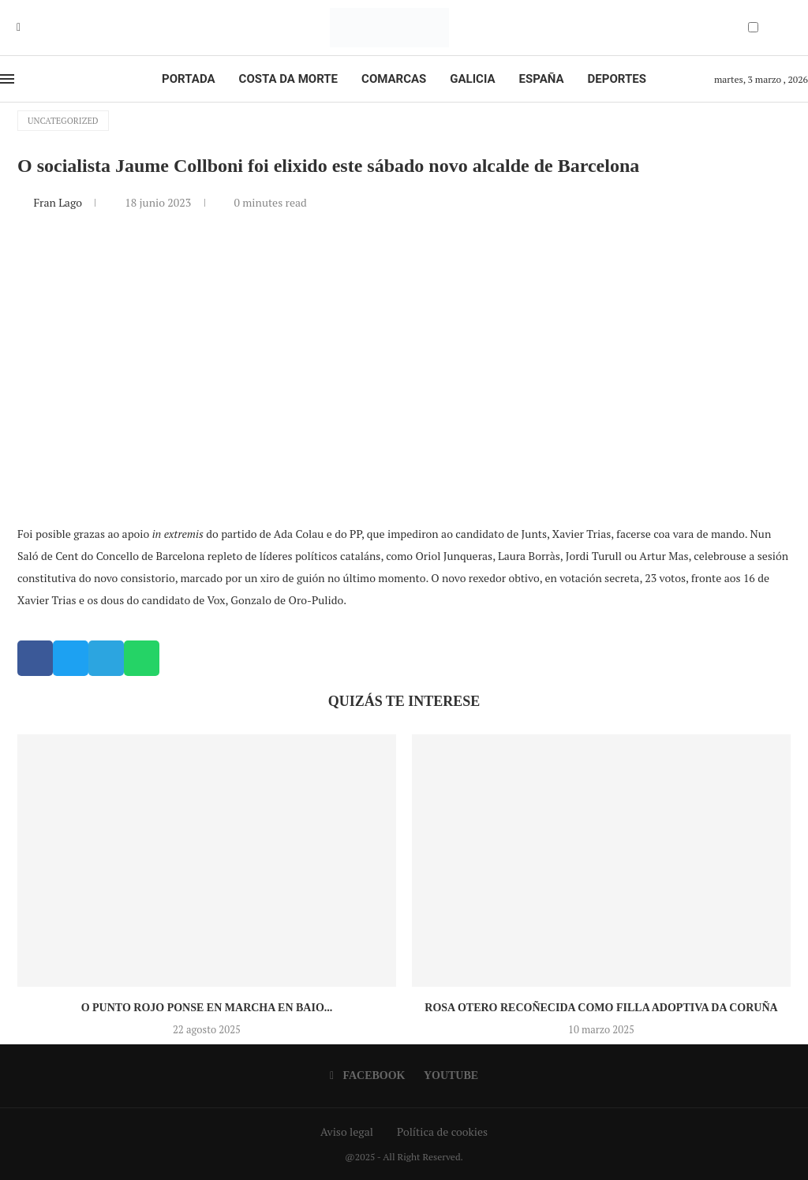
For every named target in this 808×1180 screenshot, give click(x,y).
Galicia (472, 79)
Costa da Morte (289, 79)
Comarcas (393, 79)
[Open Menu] (7, 79)
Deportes (617, 79)
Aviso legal (346, 1131)
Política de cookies (442, 1131)
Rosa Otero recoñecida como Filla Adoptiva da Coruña (601, 1008)
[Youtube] (30, 27)
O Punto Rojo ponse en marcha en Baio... (207, 1008)
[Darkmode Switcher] (753, 27)
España (541, 79)
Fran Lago (58, 202)
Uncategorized (63, 120)
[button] (35, 658)
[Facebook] (18, 27)
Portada (188, 79)
